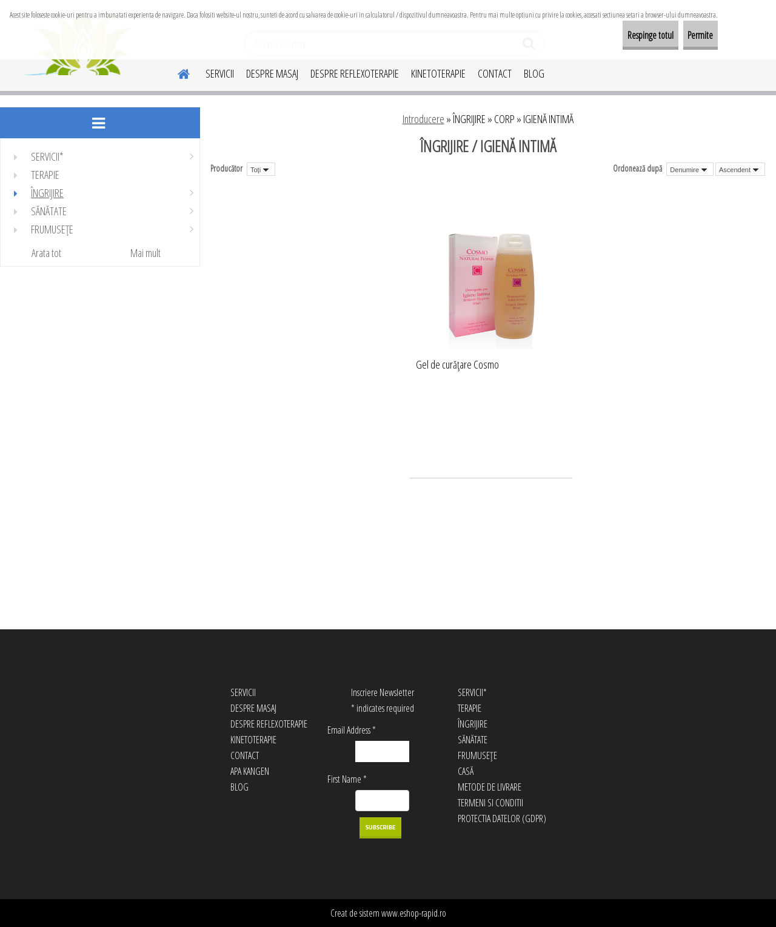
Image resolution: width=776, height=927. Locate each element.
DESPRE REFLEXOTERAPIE (354, 73)
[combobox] (690, 169)
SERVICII (220, 73)
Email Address (351, 730)
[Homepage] (176, 72)
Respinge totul (619, 35)
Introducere (423, 119)
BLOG (534, 73)
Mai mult (145, 253)
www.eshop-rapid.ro (413, 913)
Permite (690, 35)
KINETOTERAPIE (438, 73)
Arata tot (46, 253)
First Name (347, 779)
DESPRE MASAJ (272, 73)
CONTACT (495, 73)
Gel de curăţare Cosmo (457, 365)
